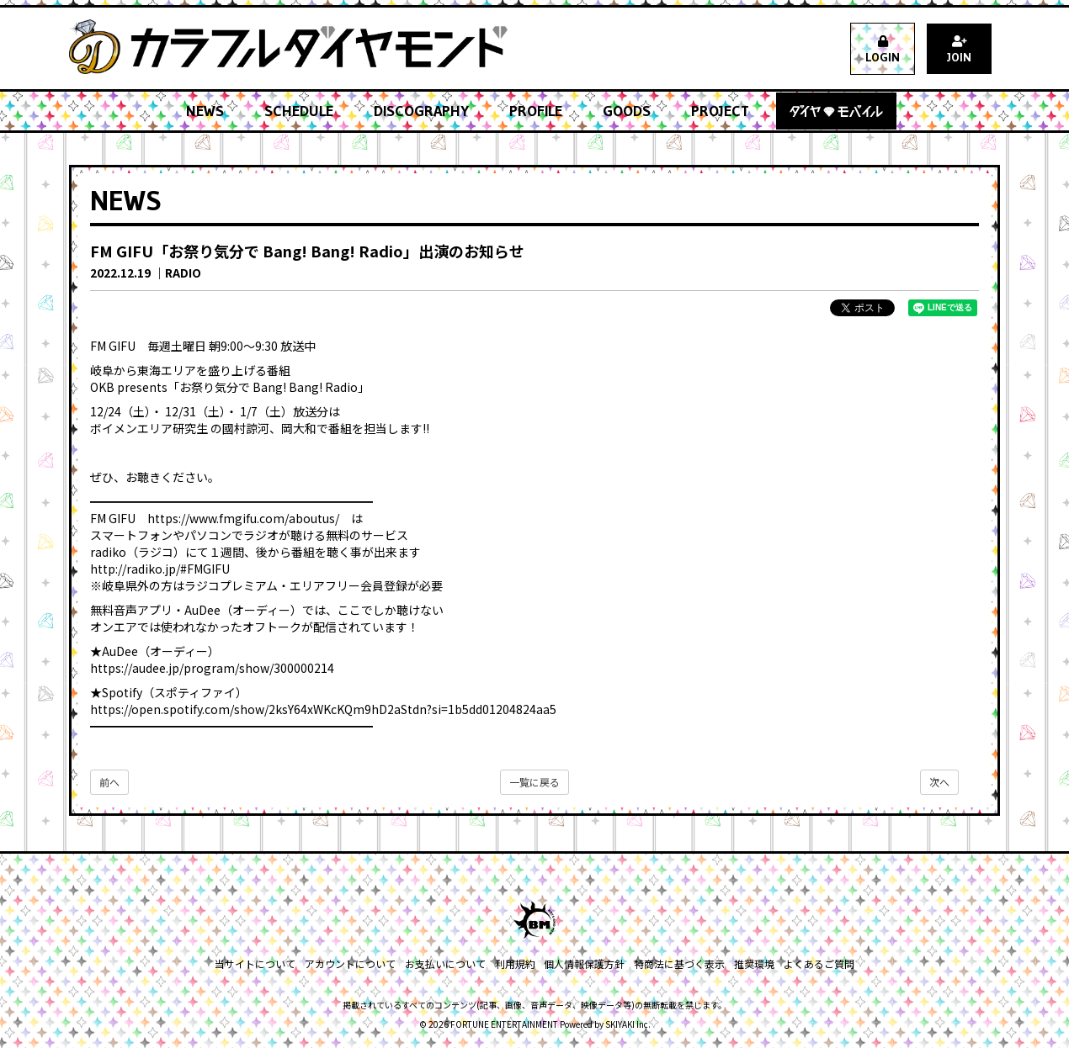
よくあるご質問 (816, 963)
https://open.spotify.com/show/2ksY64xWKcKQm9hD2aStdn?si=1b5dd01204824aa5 (323, 709)
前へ (109, 782)
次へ (939, 782)
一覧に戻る (534, 782)
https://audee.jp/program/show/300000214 (212, 667)
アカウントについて (351, 963)
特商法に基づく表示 (678, 963)
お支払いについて (446, 963)
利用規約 (515, 963)
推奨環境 (752, 963)
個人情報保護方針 (584, 963)
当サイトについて (257, 963)
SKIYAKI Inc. (628, 1024)
